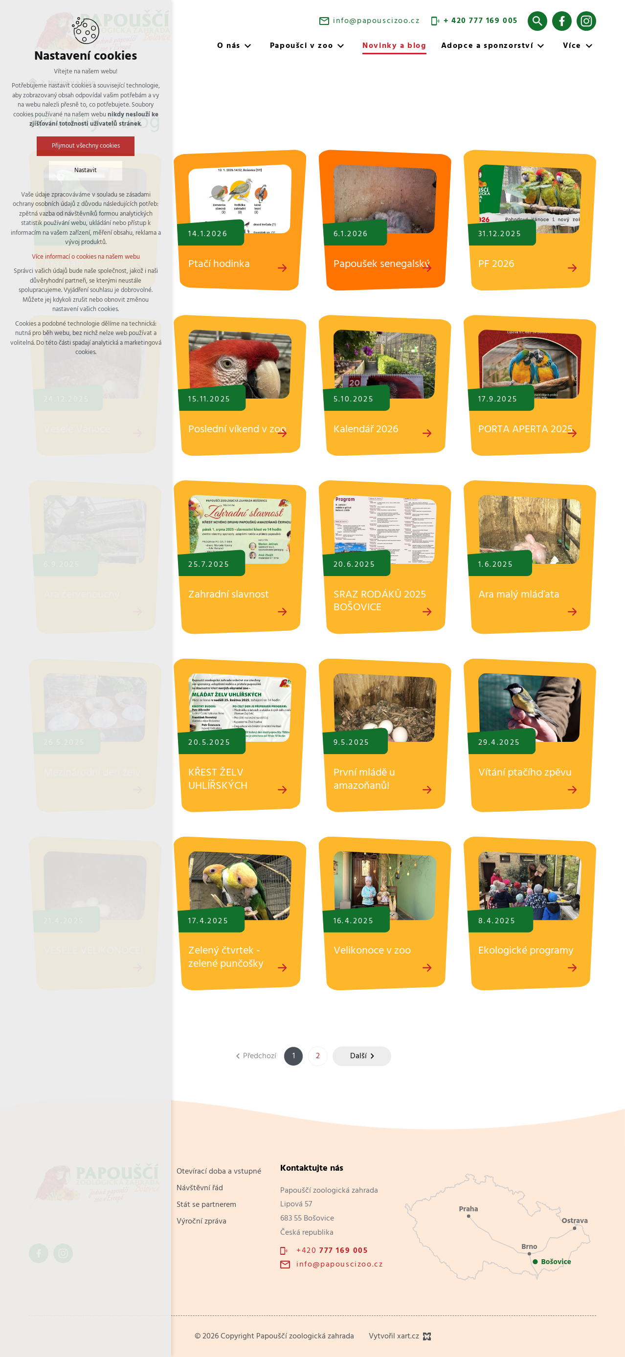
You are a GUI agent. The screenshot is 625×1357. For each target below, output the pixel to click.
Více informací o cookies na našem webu (86, 257)
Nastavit (85, 170)
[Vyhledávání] (537, 21)
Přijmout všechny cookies (86, 146)
